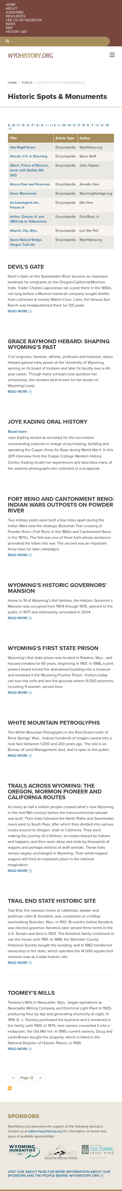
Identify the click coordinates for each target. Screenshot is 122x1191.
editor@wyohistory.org (45, 1131)
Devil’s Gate (26, 266)
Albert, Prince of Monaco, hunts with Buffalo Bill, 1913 (29, 170)
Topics (27, 82)
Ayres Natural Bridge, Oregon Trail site (26, 242)
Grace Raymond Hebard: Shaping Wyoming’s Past (59, 344)
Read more (17, 311)
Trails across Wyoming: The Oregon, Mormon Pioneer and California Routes (55, 791)
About (11, 9)
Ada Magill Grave (22, 147)
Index (11, 24)
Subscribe (15, 12)
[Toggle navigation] (111, 55)
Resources (15, 16)
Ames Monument (23, 193)
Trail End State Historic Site (52, 901)
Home (11, 5)
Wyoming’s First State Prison (53, 648)
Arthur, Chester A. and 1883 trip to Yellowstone (28, 219)
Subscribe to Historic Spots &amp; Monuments (10, 1088)
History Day (16, 32)
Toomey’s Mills (31, 992)
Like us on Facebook (24, 20)
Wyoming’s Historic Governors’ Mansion (57, 588)
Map (9, 28)
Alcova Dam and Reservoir (30, 184)
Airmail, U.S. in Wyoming (28, 156)
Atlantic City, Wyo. (24, 230)
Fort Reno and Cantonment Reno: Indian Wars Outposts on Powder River (61, 505)
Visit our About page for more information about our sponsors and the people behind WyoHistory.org (59, 1174)
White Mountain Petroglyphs (54, 722)
